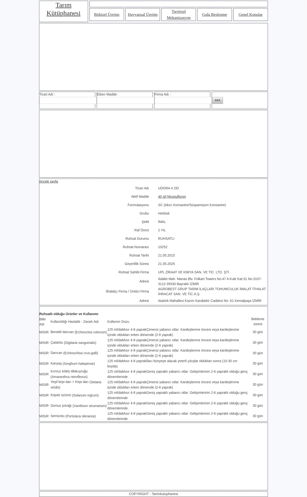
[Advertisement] (153, 56)
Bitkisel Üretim (106, 14)
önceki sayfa (48, 181)
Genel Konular (251, 14)
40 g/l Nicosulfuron (172, 196)
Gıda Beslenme (214, 14)
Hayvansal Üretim (143, 14)
